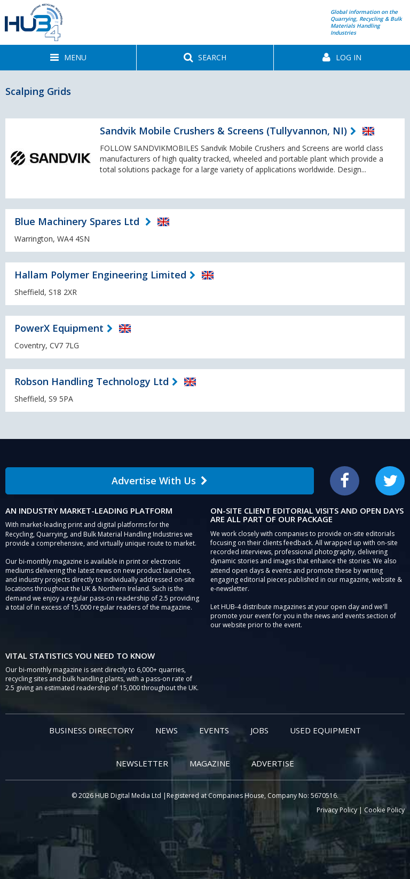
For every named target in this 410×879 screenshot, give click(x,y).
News (166, 730)
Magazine (210, 763)
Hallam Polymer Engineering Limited (100, 274)
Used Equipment (325, 730)
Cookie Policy (384, 809)
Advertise (272, 763)
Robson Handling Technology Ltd (91, 381)
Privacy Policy (337, 809)
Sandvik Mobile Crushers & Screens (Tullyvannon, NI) (223, 130)
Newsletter (142, 763)
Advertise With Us (160, 480)
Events (214, 730)
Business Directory (91, 730)
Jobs (259, 730)
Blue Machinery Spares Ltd (78, 221)
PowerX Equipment (59, 328)
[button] (68, 57)
